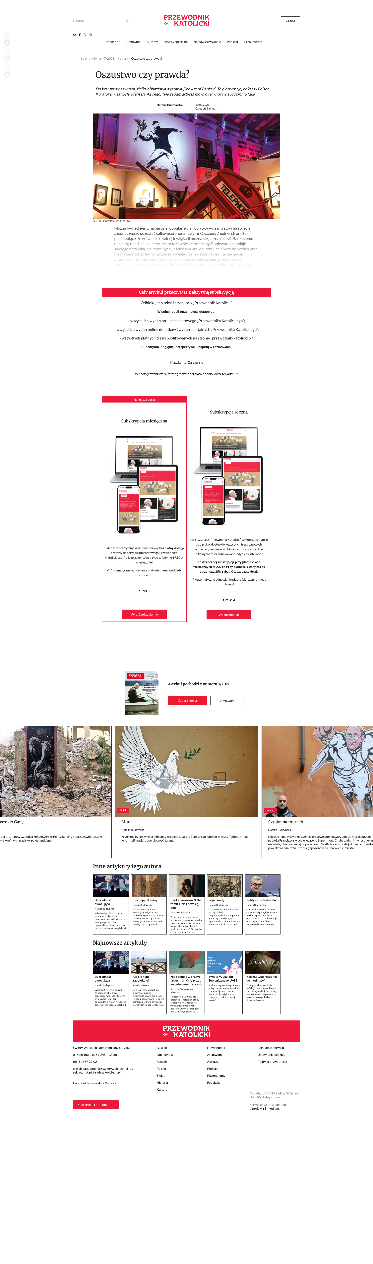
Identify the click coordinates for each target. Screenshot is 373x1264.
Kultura (122, 58)
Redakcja (213, 1082)
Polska (161, 1068)
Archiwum (227, 701)
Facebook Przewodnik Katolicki (95, 1083)
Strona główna (91, 58)
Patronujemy (216, 1075)
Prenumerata (253, 41)
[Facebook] (80, 34)
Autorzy (152, 41)
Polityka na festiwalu (261, 900)
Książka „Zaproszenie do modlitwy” (261, 978)
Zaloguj (290, 20)
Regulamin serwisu (271, 1047)
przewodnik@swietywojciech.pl (105, 1068)
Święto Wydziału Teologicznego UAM (223, 978)
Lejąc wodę (216, 900)
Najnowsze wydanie (207, 41)
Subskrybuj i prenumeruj (95, 1104)
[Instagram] (91, 34)
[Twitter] (85, 34)
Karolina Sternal (141, 985)
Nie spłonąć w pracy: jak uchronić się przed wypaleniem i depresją (186, 980)
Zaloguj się (195, 362)
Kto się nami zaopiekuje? (141, 978)
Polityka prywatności (272, 1061)
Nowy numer (216, 1047)
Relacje (162, 1061)
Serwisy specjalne (176, 41)
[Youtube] (74, 34)
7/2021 (224, 684)
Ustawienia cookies (271, 1054)
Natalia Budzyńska (169, 105)
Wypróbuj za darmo (144, 614)
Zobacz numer (187, 700)
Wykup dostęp (229, 614)
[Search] (73, 20)
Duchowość (165, 1054)
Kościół (162, 1047)
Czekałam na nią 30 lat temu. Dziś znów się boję (186, 903)
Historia (162, 1082)
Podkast (232, 41)
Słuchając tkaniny (145, 900)
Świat (161, 1075)
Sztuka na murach (285, 821)
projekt (265, 1108)
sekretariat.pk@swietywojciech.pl (97, 1072)
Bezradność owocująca (103, 902)
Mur (125, 821)
